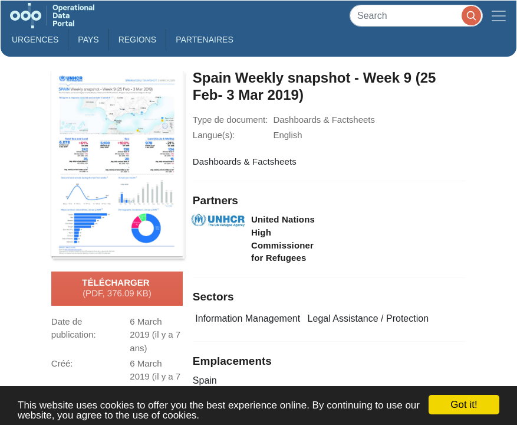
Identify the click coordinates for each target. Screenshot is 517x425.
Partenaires (204, 39)
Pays (88, 39)
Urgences (35, 39)
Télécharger (117, 288)
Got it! (463, 404)
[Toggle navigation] (499, 15)
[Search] (416, 16)
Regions (137, 39)
